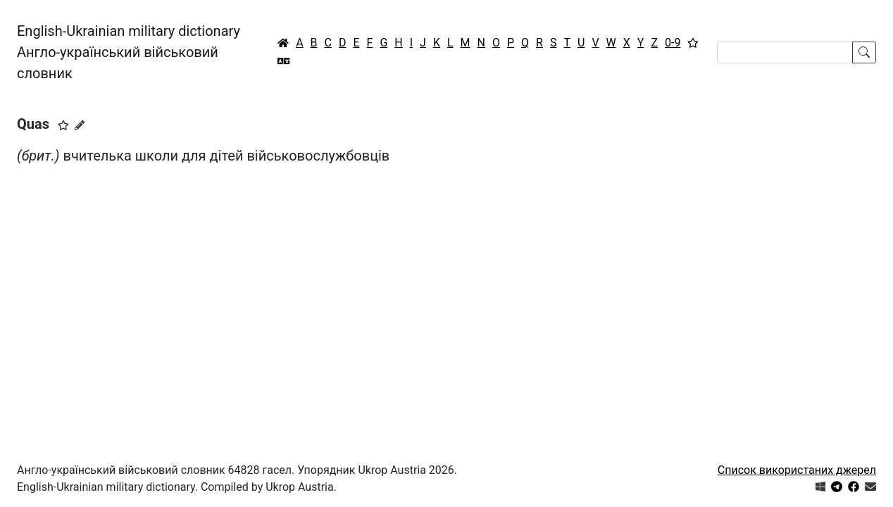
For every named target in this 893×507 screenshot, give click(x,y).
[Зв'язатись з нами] (870, 487)
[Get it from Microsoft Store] (820, 487)
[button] (63, 125)
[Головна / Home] (283, 43)
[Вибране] (693, 43)
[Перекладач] (284, 61)
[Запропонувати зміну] (80, 125)
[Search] (785, 52)
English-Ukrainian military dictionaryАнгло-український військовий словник (128, 52)
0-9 (672, 42)
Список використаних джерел (797, 470)
